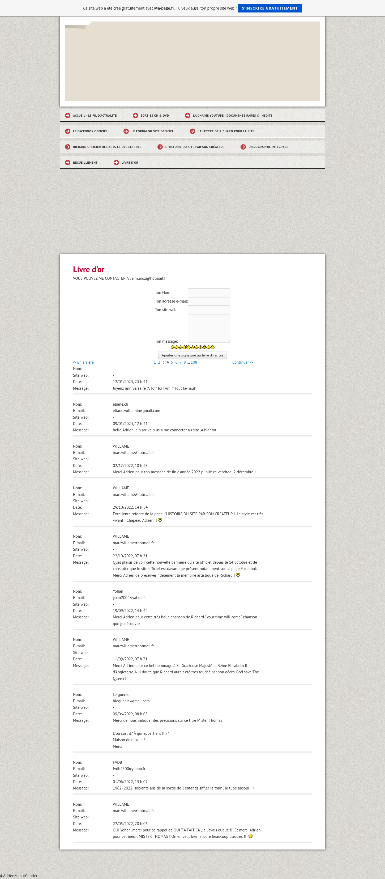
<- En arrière (83, 362)
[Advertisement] (192, 214)
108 (194, 362)
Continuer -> (242, 362)
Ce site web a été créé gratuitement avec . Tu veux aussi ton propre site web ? (192, 8)
